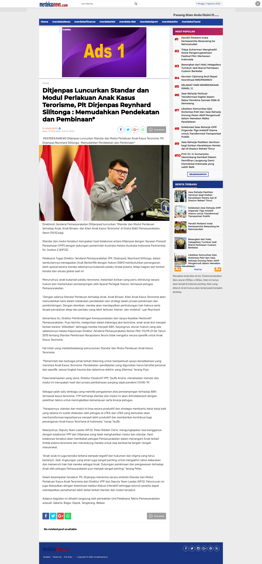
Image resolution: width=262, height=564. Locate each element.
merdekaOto (170, 21)
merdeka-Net (127, 21)
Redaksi (46, 557)
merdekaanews (100, 557)
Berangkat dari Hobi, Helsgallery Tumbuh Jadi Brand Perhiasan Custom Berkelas (201, 68)
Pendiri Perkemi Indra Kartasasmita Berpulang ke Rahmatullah (198, 41)
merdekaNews (61, 21)
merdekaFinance (84, 21)
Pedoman (57, 557)
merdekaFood (49, 29)
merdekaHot (107, 21)
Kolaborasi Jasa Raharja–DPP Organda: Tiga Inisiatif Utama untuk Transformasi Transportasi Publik (201, 132)
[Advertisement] (13, 60)
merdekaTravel (191, 21)
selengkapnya (198, 174)
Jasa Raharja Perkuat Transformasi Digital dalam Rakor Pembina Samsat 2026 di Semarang (200, 98)
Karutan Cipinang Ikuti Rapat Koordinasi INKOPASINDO (199, 78)
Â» (218, 269)
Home (44, 21)
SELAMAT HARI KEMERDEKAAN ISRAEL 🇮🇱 (200, 87)
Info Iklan (68, 557)
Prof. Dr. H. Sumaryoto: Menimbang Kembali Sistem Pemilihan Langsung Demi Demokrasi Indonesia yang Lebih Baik (198, 161)
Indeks (66, 29)
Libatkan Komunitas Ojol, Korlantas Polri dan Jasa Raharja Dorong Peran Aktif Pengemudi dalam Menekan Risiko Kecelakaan (201, 115)
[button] (13, 10)
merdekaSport (149, 21)
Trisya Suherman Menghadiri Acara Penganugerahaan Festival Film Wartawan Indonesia (199, 54)
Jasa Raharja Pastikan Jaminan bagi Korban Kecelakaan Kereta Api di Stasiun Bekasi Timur (200, 145)
